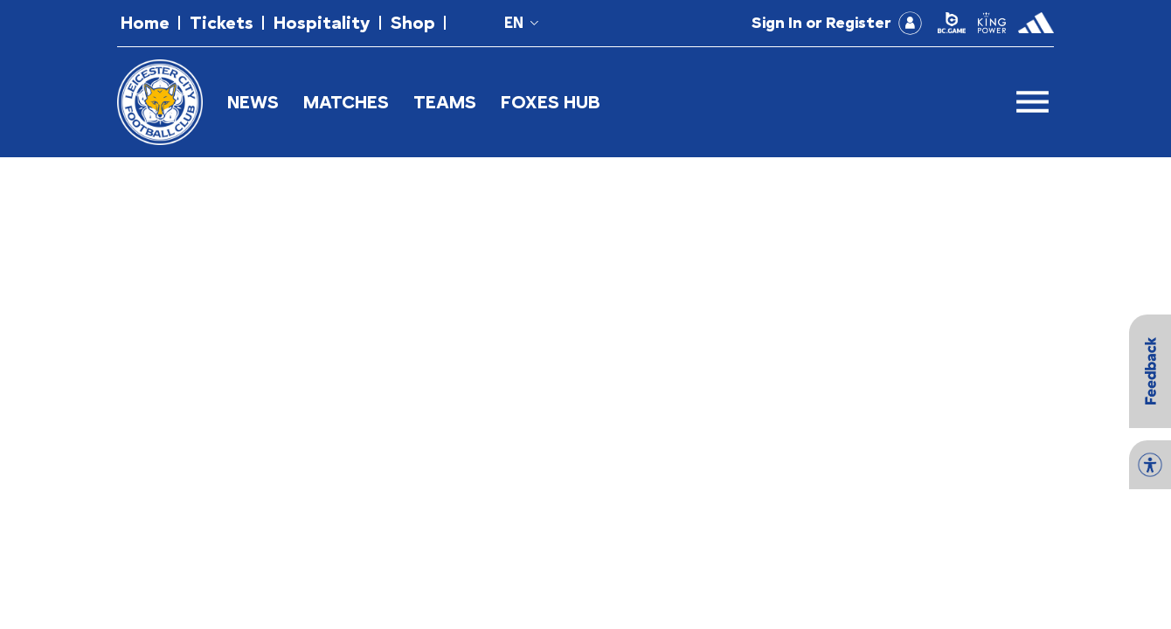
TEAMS (444, 102)
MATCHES (346, 102)
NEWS (253, 102)
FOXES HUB (550, 102)
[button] (144, 23)
